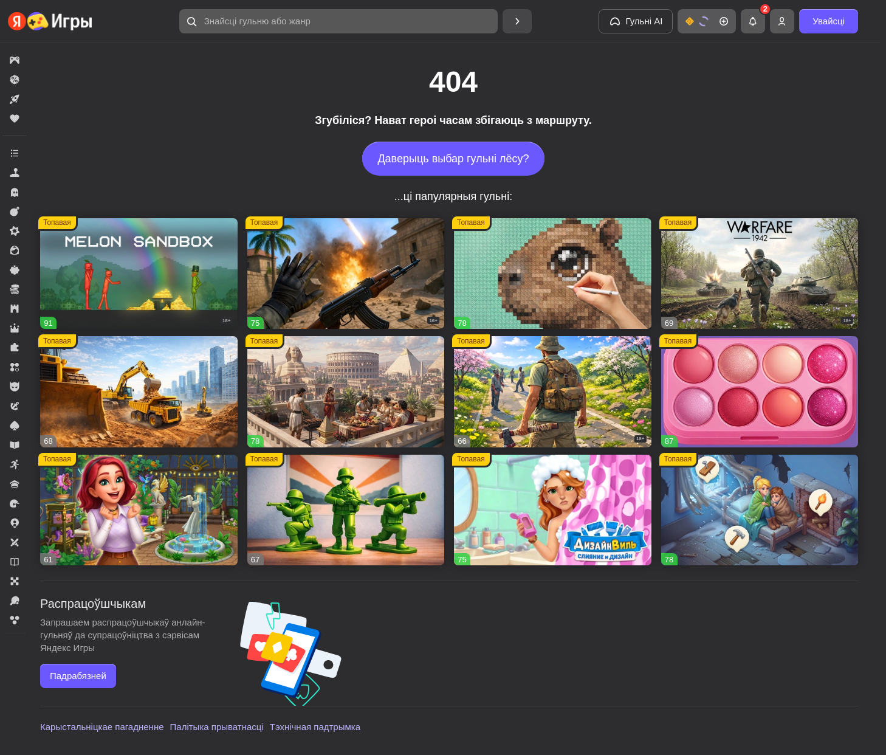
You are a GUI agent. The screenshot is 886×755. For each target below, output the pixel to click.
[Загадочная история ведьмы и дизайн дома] (139, 510)
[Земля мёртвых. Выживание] (552, 391)
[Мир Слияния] (760, 510)
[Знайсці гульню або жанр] (338, 21)
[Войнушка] (346, 510)
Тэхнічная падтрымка (315, 727)
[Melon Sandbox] (139, 273)
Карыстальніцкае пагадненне (102, 727)
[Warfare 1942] (760, 273)
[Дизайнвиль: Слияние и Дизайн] (552, 510)
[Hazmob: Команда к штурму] (346, 273)
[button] (338, 21)
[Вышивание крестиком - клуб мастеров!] (552, 273)
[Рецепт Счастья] (760, 391)
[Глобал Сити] (139, 391)
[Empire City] (346, 391)
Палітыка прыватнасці (217, 727)
